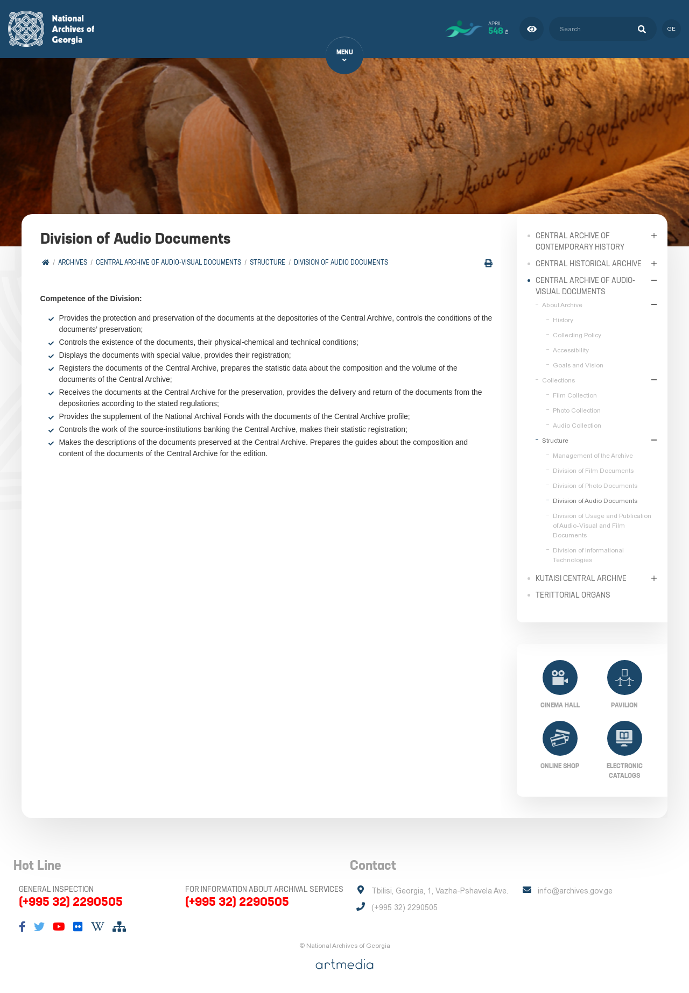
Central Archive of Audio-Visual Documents (168, 262)
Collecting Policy (577, 334)
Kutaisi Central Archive (581, 578)
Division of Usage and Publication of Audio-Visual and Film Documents (602, 525)
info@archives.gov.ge (575, 890)
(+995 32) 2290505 (71, 901)
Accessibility (571, 349)
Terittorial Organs (573, 594)
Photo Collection (577, 410)
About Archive (562, 304)
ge (671, 29)
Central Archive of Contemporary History (580, 240)
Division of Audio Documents (341, 262)
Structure (267, 262)
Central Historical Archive (589, 263)
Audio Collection (577, 425)
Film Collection (575, 395)
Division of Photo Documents (595, 485)
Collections (558, 380)
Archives (72, 262)
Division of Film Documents (593, 470)
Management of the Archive (593, 455)
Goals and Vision (578, 364)
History (563, 319)
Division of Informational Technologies (588, 554)
